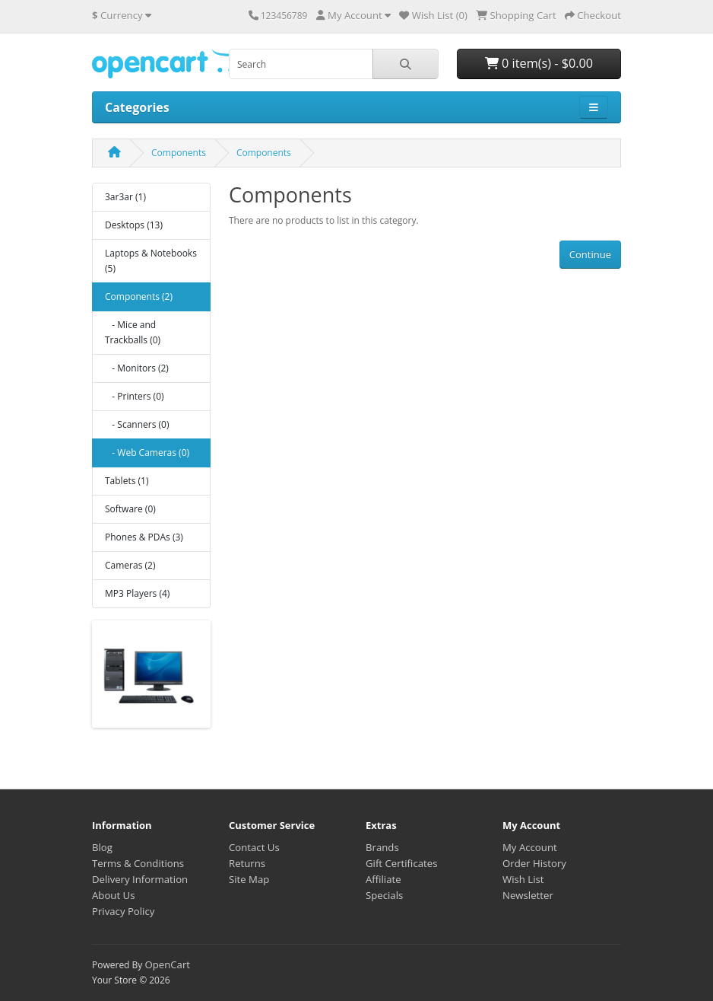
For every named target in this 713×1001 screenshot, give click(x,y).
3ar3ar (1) (125, 196)
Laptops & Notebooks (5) (151, 261)
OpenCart (167, 964)
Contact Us (254, 847)
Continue (590, 254)
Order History (534, 863)
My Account (529, 847)
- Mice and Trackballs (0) (132, 332)
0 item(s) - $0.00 (539, 63)
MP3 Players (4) (137, 593)
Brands (382, 847)
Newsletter (527, 895)
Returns (247, 863)
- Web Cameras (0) (147, 452)
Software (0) (130, 508)
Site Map (249, 879)
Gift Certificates (401, 863)
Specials (384, 895)
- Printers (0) (134, 396)
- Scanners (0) (137, 424)
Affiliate (383, 879)
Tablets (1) (126, 480)
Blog (102, 847)
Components (178, 152)
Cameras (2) (130, 565)
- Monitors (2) (137, 368)
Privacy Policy (123, 911)
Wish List (523, 879)
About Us (113, 895)
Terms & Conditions (138, 863)
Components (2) (139, 296)
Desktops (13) (134, 224)
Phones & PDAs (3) (144, 537)
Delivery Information (140, 879)
